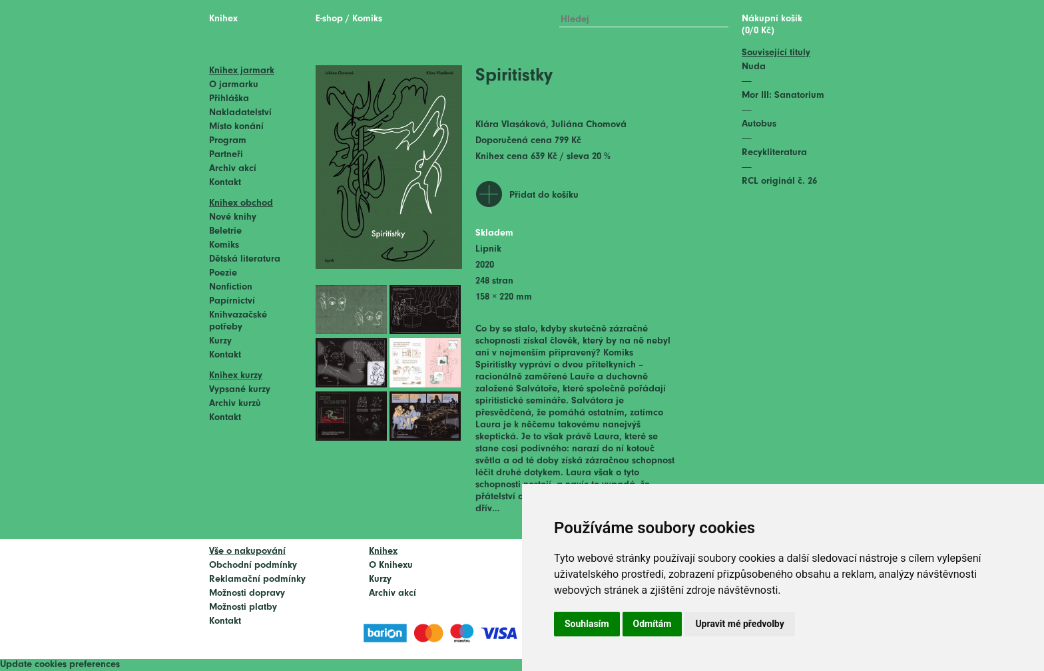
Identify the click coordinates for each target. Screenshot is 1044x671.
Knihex (223, 19)
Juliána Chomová (589, 124)
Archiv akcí (232, 168)
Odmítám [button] (652, 623)
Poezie (223, 273)
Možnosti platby (243, 607)
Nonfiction (230, 287)
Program (227, 140)
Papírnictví (232, 301)
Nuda (754, 67)
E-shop (329, 19)
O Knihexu (391, 565)
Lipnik (488, 249)
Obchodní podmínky (253, 565)
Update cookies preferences (60, 664)
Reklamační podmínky (257, 579)
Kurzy (220, 341)
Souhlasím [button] (587, 623)
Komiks (224, 245)
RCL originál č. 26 (779, 181)
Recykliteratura (774, 152)
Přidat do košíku (544, 195)
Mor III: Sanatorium (783, 95)
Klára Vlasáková (510, 124)
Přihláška (229, 99)
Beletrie (225, 231)
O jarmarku (233, 85)
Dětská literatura (244, 259)
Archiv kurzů (235, 403)
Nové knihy (232, 217)
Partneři (226, 154)
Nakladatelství (240, 113)
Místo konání (236, 126)
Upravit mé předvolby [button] (739, 623)
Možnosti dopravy (247, 593)
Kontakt (225, 182)
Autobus (759, 124)
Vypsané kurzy (239, 389)
